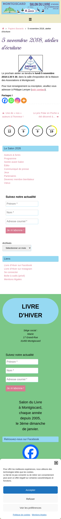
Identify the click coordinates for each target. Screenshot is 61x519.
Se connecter (11, 272)
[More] (24, 100)
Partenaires (10, 176)
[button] (56, 462)
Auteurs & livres (12, 155)
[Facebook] (5, 100)
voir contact (38, 89)
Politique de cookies (21, 515)
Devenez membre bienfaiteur (19, 179)
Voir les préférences (30, 507)
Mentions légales (39, 515)
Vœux (7, 183)
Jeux (6, 172)
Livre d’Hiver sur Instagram (18, 269)
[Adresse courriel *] (22, 221)
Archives (6, 243)
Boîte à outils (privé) (14, 275)
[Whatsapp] (11, 100)
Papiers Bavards (16, 28)
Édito (6, 165)
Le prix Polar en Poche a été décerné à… (46, 115)
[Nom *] (22, 212)
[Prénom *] (22, 204)
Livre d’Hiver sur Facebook (18, 265)
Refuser (30, 498)
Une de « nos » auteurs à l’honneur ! (13, 115)
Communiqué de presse (16, 169)
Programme (10, 158)
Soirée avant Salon (14, 162)
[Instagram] (17, 100)
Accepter (30, 490)
